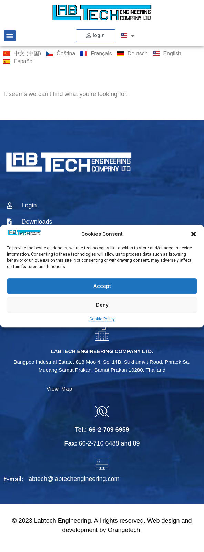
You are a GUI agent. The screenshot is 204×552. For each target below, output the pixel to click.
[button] (193, 233)
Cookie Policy (102, 319)
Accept (102, 286)
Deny (102, 305)
